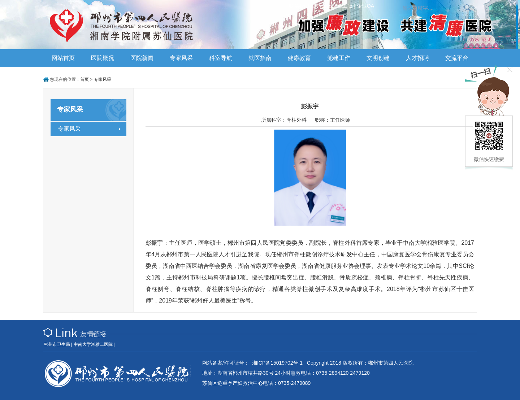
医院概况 (102, 58)
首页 (84, 79)
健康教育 (299, 58)
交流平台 (456, 58)
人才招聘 (417, 58)
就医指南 (260, 58)
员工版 (344, 6)
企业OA (365, 6)
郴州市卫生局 (57, 344)
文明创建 (378, 58)
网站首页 (63, 58)
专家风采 (181, 58)
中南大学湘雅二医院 (93, 344)
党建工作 (338, 58)
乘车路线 (323, 6)
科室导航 (220, 58)
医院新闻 (141, 58)
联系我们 (299, 6)
